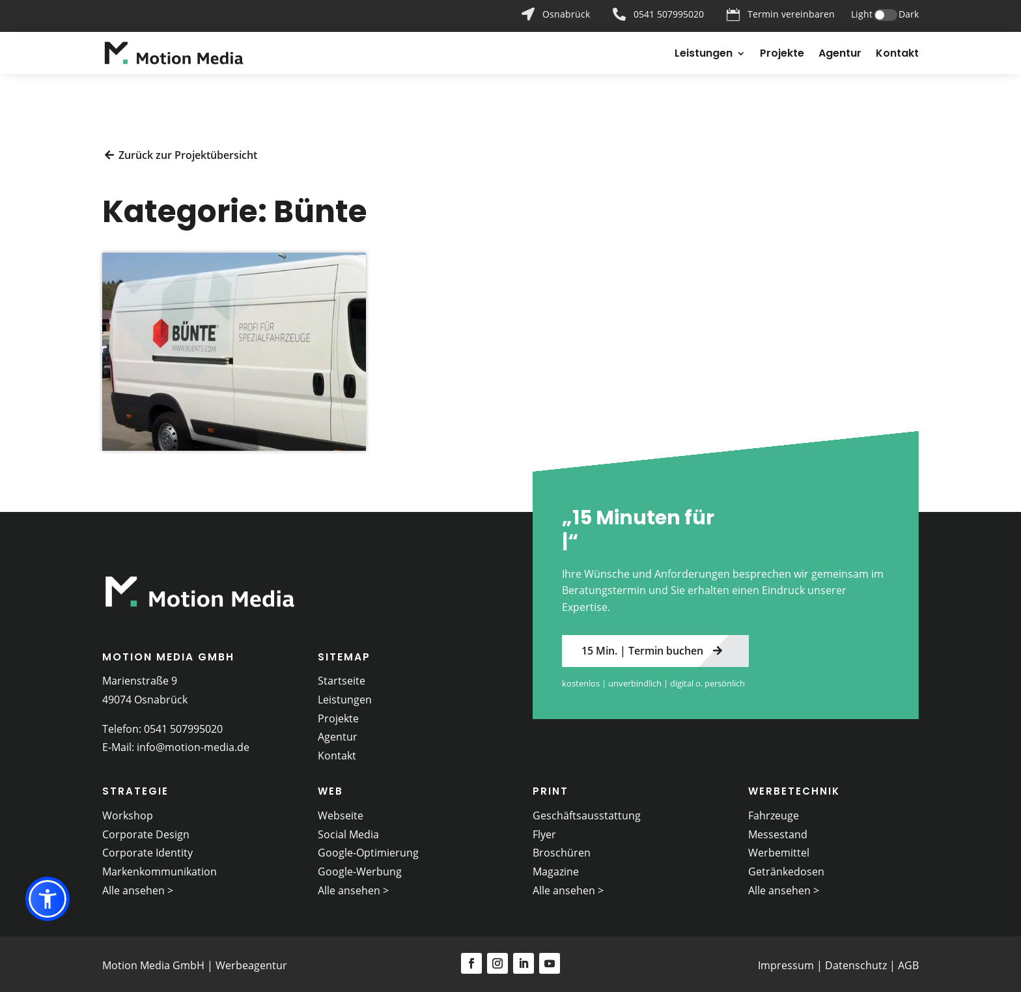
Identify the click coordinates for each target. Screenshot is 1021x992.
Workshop (127, 811)
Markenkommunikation (159, 868)
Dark (909, 14)
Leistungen (704, 55)
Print (550, 788)
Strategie (135, 788)
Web (330, 788)
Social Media (348, 830)
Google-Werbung (360, 868)
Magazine (556, 868)
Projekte (782, 55)
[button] (47, 899)
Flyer (544, 830)
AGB (908, 962)
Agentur (839, 55)
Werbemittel (778, 849)
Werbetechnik (794, 788)
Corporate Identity (147, 849)
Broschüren (562, 849)
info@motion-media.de (193, 744)
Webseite (340, 811)
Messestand (777, 830)
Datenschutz (856, 962)
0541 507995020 (183, 725)
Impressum (786, 962)
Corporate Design (145, 830)
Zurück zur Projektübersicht (188, 151)
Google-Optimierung (368, 849)
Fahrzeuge (773, 811)
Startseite (341, 677)
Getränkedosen (786, 868)
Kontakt (897, 55)
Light (862, 14)
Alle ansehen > (137, 886)
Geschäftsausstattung (587, 811)
